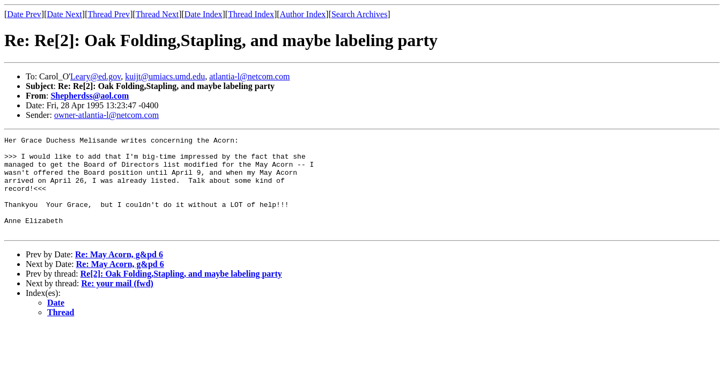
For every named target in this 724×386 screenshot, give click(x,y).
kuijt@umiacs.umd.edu (165, 76)
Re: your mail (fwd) (117, 302)
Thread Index (251, 14)
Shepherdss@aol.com (89, 95)
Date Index (203, 14)
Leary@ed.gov (95, 76)
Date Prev (24, 14)
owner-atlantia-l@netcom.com (106, 115)
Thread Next (157, 14)
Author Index (303, 14)
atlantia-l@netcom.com (249, 76)
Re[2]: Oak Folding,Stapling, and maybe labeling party (181, 293)
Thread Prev (108, 14)
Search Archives (359, 14)
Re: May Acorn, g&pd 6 (119, 273)
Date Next (64, 14)
